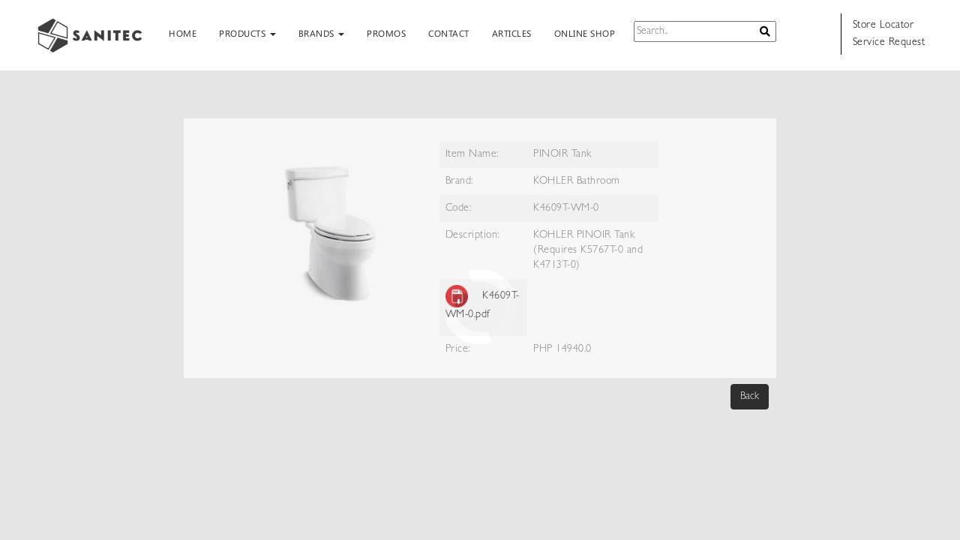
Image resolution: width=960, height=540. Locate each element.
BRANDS (321, 33)
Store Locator (883, 25)
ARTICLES (512, 33)
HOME (182, 33)
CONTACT (449, 33)
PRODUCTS (247, 33)
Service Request (889, 43)
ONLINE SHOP (585, 33)
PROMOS (386, 33)
